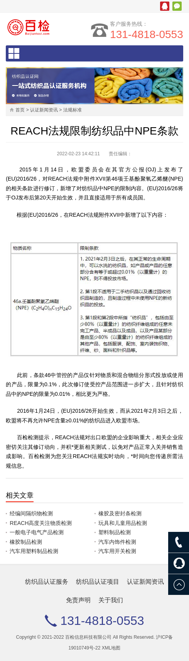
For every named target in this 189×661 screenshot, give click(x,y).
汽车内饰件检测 (117, 542)
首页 (20, 110)
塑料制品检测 (114, 532)
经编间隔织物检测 (31, 513)
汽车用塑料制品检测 (34, 551)
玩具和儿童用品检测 (122, 523)
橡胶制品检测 (26, 542)
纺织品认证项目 (97, 581)
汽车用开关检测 (117, 551)
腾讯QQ (164, 6)
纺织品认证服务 (46, 581)
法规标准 (72, 110)
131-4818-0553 (146, 34)
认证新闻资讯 (44, 110)
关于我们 (110, 600)
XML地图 (111, 648)
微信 (177, 6)
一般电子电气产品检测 (37, 532)
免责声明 (78, 600)
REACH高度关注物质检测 (41, 523)
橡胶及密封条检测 (120, 513)
